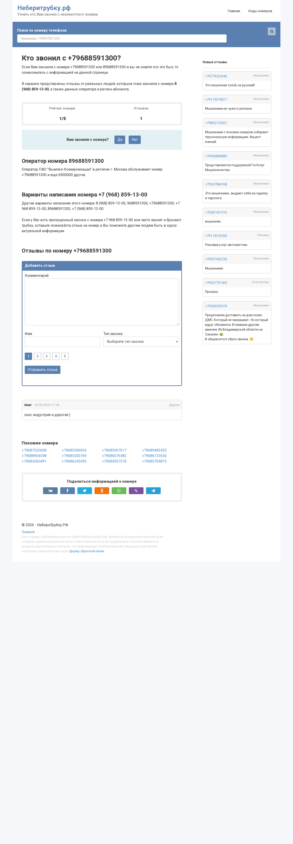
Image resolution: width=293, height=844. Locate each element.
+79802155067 (216, 115)
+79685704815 (154, 453)
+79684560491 (34, 453)
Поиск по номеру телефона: (42, 30)
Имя (28, 326)
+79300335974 (216, 298)
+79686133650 (154, 448)
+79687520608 (34, 442)
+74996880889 (216, 148)
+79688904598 (34, 448)
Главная (234, 11)
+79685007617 (114, 442)
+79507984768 (216, 176)
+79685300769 (74, 448)
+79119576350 (216, 228)
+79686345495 (74, 453)
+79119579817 (216, 91)
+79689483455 (154, 442)
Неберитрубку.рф (44, 8)
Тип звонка (112, 326)
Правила (28, 524)
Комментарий (37, 267)
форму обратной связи (87, 543)
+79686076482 (114, 448)
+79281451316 (216, 204)
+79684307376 (114, 453)
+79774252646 (216, 68)
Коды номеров (260, 11)
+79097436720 (216, 251)
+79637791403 (216, 275)
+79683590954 (74, 442)
